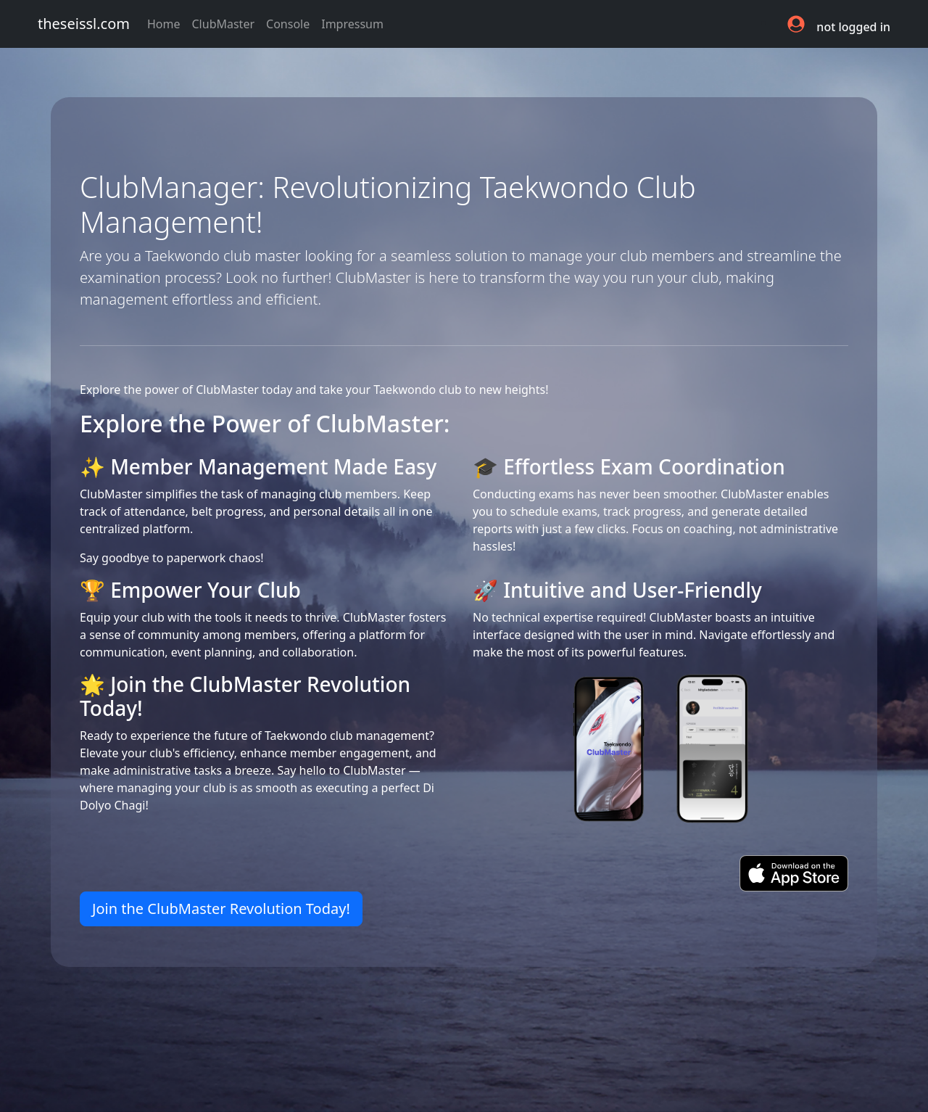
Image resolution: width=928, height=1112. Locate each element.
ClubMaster (223, 24)
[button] (797, 24)
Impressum (352, 24)
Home (166, 23)
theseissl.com (84, 23)
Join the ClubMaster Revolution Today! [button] (221, 908)
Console (288, 24)
